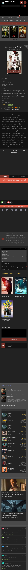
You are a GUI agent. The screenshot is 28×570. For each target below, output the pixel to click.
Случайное (14, 23)
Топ (20, 20)
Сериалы (24, 17)
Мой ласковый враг (8, 534)
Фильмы (10, 17)
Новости (25, 20)
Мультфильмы (4, 20)
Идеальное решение (8, 552)
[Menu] (25, 2)
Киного (3, 43)
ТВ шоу (11, 20)
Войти (21, 2)
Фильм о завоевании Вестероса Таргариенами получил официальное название (12, 515)
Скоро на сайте (6, 385)
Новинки (17, 17)
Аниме (16, 20)
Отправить (14, 339)
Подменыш (6, 568)
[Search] (18, 6)
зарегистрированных (9, 179)
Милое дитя (6, 543)
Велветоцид (6, 559)
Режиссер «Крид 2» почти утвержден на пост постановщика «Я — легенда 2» (13, 494)
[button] (11, 39)
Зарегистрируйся (7, 206)
